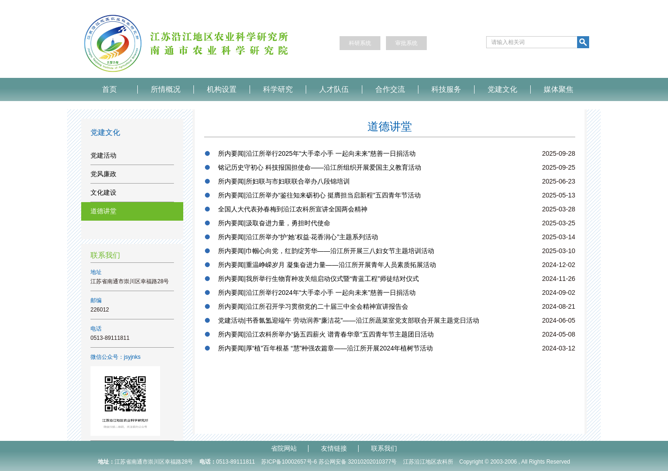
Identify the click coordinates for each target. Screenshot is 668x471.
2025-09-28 (558, 153)
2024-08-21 (558, 306)
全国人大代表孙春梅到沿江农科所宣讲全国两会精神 (292, 209)
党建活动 (103, 155)
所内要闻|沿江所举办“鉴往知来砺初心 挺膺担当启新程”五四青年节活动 (319, 195)
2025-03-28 (558, 209)
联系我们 (384, 448)
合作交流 (390, 89)
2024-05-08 (558, 334)
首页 (109, 89)
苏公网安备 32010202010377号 (358, 461)
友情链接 (334, 448)
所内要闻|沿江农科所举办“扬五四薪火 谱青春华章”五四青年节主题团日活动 (326, 334)
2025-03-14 (558, 237)
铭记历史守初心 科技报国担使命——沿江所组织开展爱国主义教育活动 (319, 167)
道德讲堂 (103, 211)
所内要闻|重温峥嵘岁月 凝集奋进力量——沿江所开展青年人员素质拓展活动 (327, 264)
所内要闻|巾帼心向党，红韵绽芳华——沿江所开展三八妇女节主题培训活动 (326, 251)
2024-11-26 (558, 278)
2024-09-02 (558, 292)
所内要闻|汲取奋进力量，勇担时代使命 (274, 223)
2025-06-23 (558, 181)
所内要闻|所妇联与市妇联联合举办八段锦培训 (284, 181)
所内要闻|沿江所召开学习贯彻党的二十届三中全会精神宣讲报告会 (313, 306)
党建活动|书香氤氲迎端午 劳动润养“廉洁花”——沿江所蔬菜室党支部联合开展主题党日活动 (348, 320)
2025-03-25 (558, 223)
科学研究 (278, 89)
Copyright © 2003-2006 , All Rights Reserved (514, 461)
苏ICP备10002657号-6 (289, 461)
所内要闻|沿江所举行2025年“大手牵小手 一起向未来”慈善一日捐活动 (317, 153)
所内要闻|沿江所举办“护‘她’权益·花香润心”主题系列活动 (298, 237)
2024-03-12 (558, 348)
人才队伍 (334, 89)
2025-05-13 (558, 195)
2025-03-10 (558, 251)
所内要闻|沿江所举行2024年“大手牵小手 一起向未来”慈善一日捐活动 (317, 292)
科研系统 (360, 43)
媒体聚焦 (558, 89)
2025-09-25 (558, 167)
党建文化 (502, 89)
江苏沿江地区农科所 (428, 461)
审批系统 (406, 43)
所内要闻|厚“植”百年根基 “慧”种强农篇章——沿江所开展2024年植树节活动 (325, 348)
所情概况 (165, 89)
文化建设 (103, 192)
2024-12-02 (558, 264)
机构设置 (222, 89)
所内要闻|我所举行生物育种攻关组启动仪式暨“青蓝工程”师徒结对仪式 (318, 278)
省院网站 (284, 448)
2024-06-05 (558, 320)
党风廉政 (103, 174)
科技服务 (446, 89)
